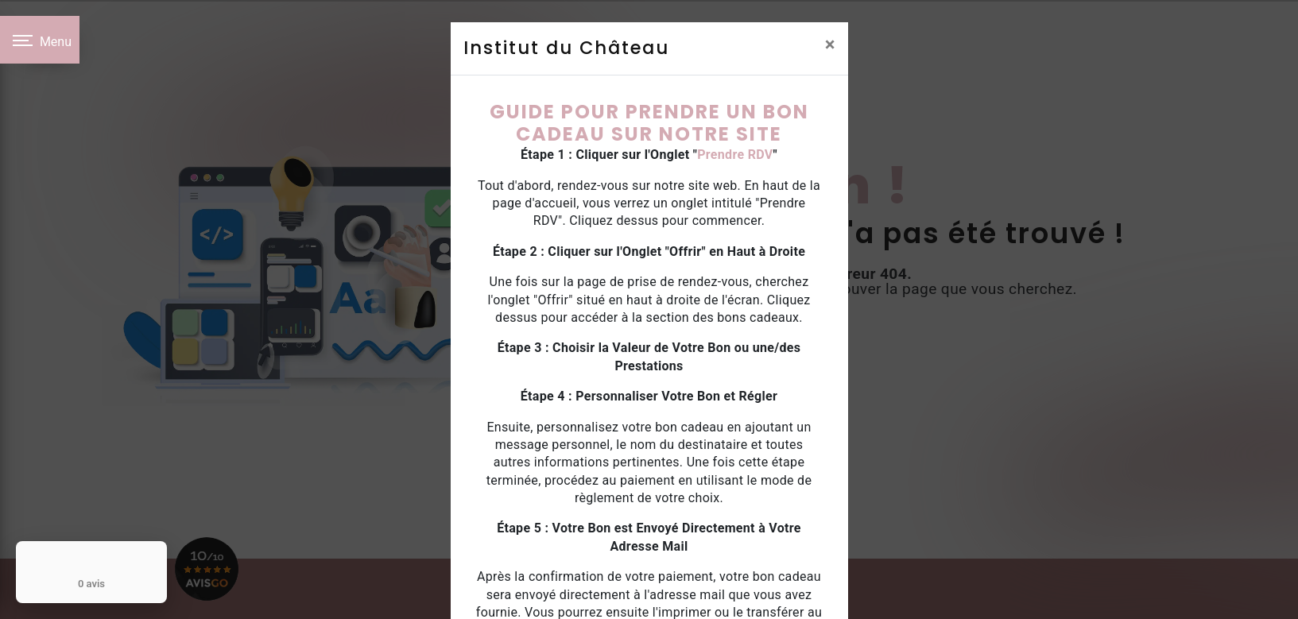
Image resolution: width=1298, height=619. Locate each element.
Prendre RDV (735, 154)
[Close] (830, 44)
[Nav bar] (39, 40)
